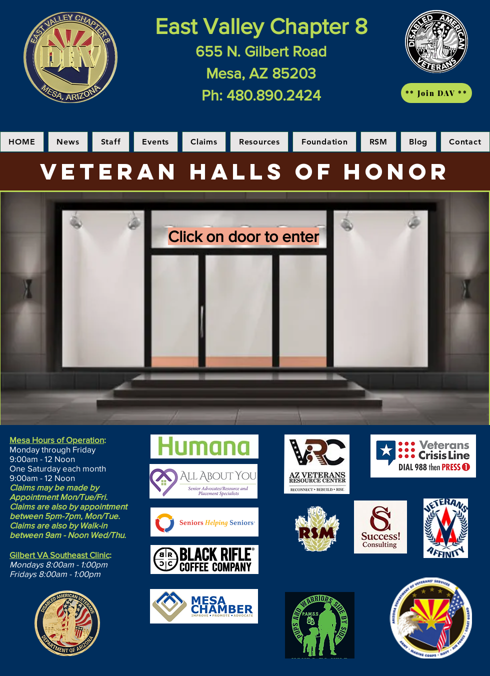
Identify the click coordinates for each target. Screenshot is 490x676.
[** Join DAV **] (436, 93)
